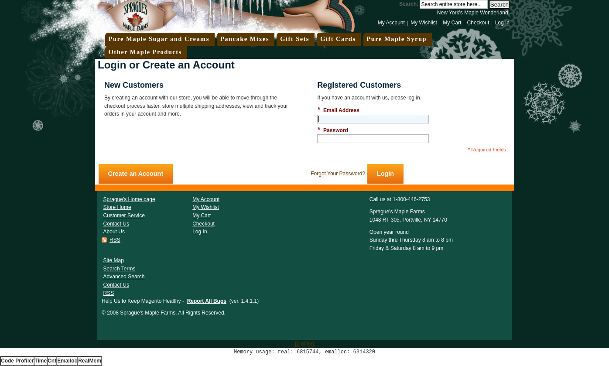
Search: (408, 4)
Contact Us (116, 224)
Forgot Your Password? (338, 174)
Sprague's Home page (129, 199)
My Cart (452, 23)
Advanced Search (124, 277)
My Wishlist (424, 23)
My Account (391, 23)
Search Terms (119, 269)
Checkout (478, 23)
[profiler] (304, 344)
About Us (114, 232)
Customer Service (124, 215)
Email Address (338, 110)
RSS (114, 240)
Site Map (113, 260)
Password (332, 130)
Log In (502, 23)
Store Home (117, 207)
